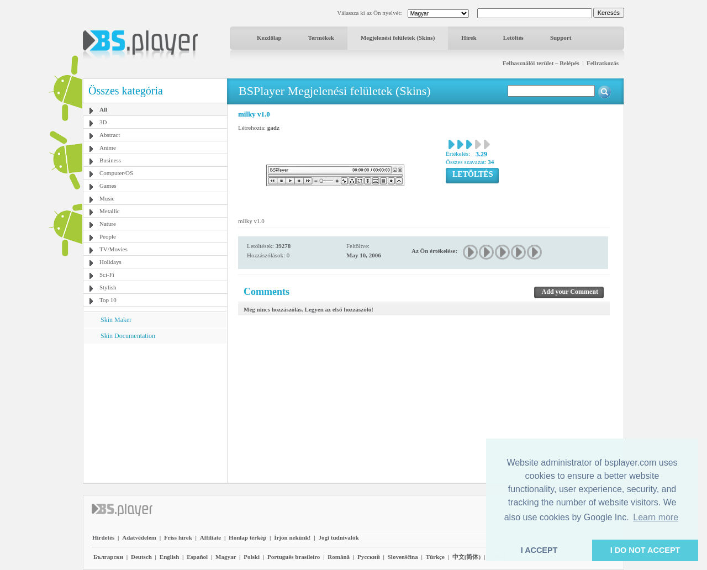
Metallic (109, 211)
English (169, 556)
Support (561, 37)
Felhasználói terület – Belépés (541, 63)
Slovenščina (403, 556)
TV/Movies (113, 249)
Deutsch (141, 556)
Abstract (109, 134)
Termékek (321, 37)
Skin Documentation (128, 336)
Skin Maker (116, 320)
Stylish (108, 287)
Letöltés (513, 37)
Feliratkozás (603, 63)
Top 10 (108, 300)
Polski (252, 556)
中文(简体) (466, 556)
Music (107, 198)
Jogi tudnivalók (338, 537)
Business (110, 160)
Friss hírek (178, 537)
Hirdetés (103, 537)
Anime (107, 147)
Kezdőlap (269, 37)
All (103, 109)
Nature (107, 223)
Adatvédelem (139, 537)
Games (108, 185)
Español (197, 556)
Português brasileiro (293, 556)
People (107, 236)
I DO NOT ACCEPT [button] (645, 550)
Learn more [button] (655, 517)
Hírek (468, 37)
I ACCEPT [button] (539, 550)
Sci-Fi (106, 274)
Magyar (225, 556)
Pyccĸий (368, 556)
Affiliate (210, 537)
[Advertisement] (155, 413)
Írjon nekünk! (292, 537)
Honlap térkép (247, 537)
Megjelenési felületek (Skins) (398, 37)
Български (108, 556)
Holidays (110, 261)
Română (339, 556)
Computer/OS (116, 173)
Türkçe (435, 556)
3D (103, 122)
